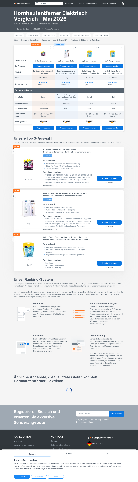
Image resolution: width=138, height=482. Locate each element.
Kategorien (69, 3)
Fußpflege (74, 40)
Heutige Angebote (109, 3)
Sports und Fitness (101, 35)
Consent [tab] (32, 454)
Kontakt (54, 441)
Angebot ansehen (43, 66)
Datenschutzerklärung (60, 445)
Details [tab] (69, 454)
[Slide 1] (28, 259)
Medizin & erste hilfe (60, 40)
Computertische (49, 35)
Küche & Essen (33, 35)
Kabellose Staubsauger (24, 445)
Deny (56, 477)
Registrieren (116, 413)
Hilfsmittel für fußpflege (90, 40)
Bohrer (17, 449)
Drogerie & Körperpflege (30, 40)
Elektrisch (19, 35)
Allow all (22, 477)
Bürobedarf (64, 35)
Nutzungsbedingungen (61, 449)
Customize (39, 477)
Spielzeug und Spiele (81, 35)
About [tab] (106, 454)
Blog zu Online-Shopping (88, 3)
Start (16, 40)
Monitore (18, 441)
